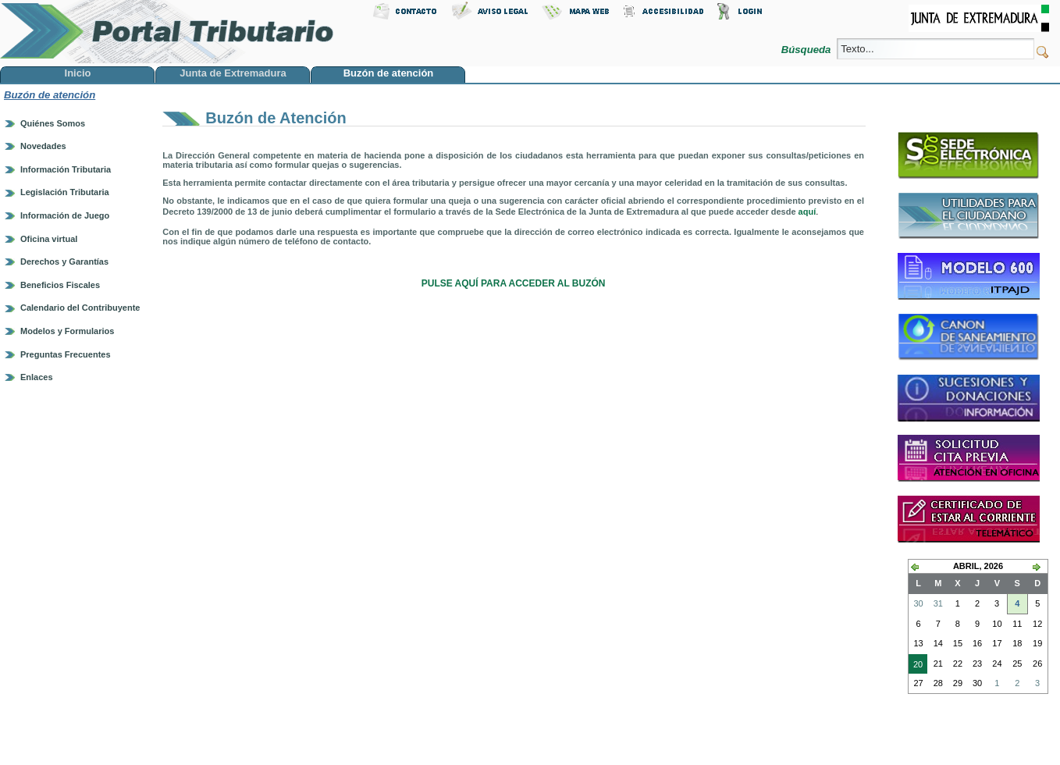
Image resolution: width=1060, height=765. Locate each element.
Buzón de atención (49, 95)
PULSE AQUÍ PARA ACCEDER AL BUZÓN (514, 283)
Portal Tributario (167, 31)
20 (916, 666)
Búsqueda (807, 49)
